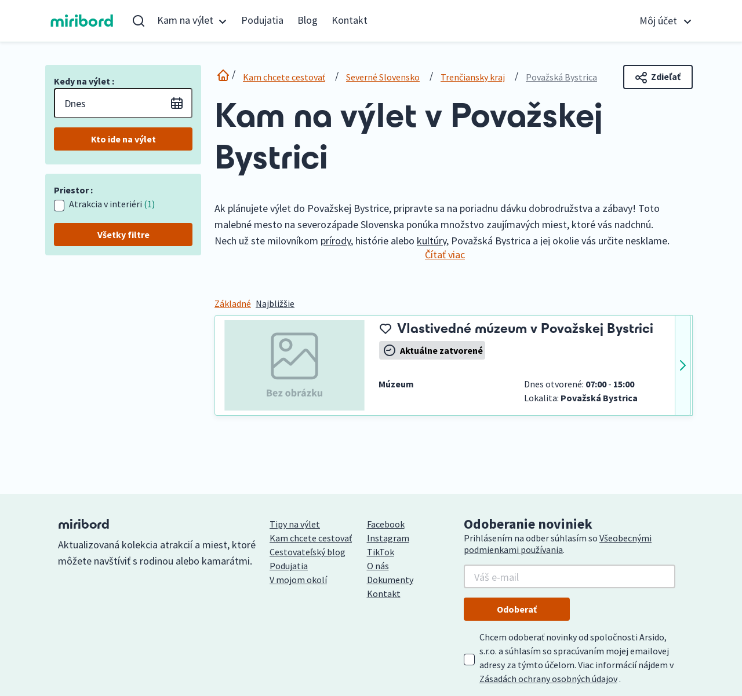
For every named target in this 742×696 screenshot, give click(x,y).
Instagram (388, 538)
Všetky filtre (123, 234)
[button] (192, 21)
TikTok (380, 552)
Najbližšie (275, 303)
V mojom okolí (298, 579)
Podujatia (262, 20)
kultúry (431, 240)
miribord (82, 21)
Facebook (386, 524)
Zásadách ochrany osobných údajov (548, 678)
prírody (336, 240)
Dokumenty (390, 579)
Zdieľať (658, 77)
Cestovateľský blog (307, 552)
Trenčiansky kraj (473, 77)
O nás (378, 566)
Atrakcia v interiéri (112, 204)
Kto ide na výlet (123, 139)
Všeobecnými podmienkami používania (558, 543)
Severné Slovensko (383, 77)
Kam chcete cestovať (284, 77)
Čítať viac (445, 254)
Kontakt (350, 20)
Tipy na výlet (295, 524)
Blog (307, 20)
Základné (232, 303)
